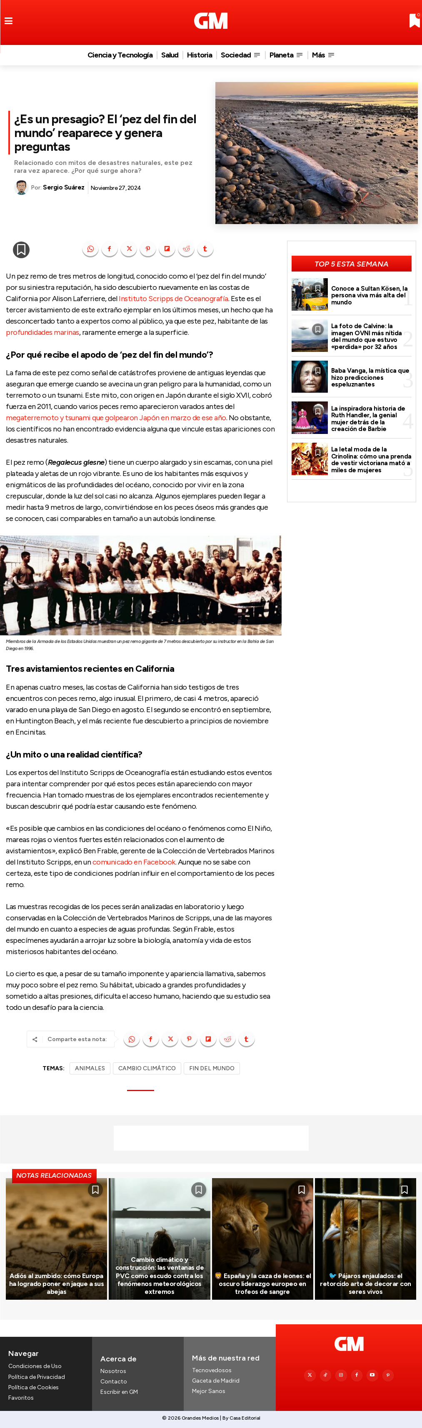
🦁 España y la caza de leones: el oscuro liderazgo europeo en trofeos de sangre (262, 1284)
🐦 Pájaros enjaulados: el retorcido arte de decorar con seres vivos (365, 1284)
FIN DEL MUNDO (212, 1068)
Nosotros (113, 1371)
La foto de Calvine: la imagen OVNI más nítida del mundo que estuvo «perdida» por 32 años (366, 336)
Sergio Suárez (64, 187)
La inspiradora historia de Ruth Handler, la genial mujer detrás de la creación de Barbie (368, 419)
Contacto (113, 1381)
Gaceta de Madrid (216, 1380)
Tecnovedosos (212, 1370)
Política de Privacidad (36, 1376)
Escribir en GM (119, 1392)
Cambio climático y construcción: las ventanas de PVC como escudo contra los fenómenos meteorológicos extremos (159, 1276)
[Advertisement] (211, 1138)
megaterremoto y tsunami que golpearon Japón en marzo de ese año (116, 417)
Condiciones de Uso (35, 1366)
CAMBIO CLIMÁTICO (147, 1068)
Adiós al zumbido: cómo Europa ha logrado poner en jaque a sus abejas (56, 1284)
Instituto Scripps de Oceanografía (173, 298)
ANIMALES (90, 1068)
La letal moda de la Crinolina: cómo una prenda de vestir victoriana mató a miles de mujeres (371, 460)
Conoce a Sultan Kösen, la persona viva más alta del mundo (369, 295)
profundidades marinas (42, 332)
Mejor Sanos (208, 1391)
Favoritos (21, 1397)
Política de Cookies (33, 1387)
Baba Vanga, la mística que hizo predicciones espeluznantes (370, 377)
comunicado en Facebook (133, 862)
